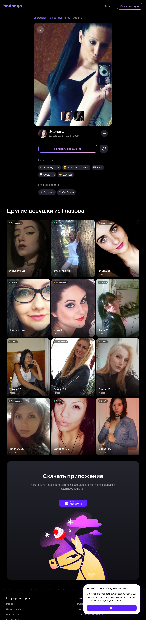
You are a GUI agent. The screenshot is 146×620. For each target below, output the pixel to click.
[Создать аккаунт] (130, 6)
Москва (9, 603)
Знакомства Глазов (60, 17)
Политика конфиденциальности (91, 614)
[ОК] (112, 608)
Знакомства (40, 17)
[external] (73, 503)
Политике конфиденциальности (104, 600)
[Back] (40, 29)
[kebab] (104, 133)
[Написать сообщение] (67, 149)
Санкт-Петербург (14, 609)
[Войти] (108, 6)
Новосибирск (12, 614)
